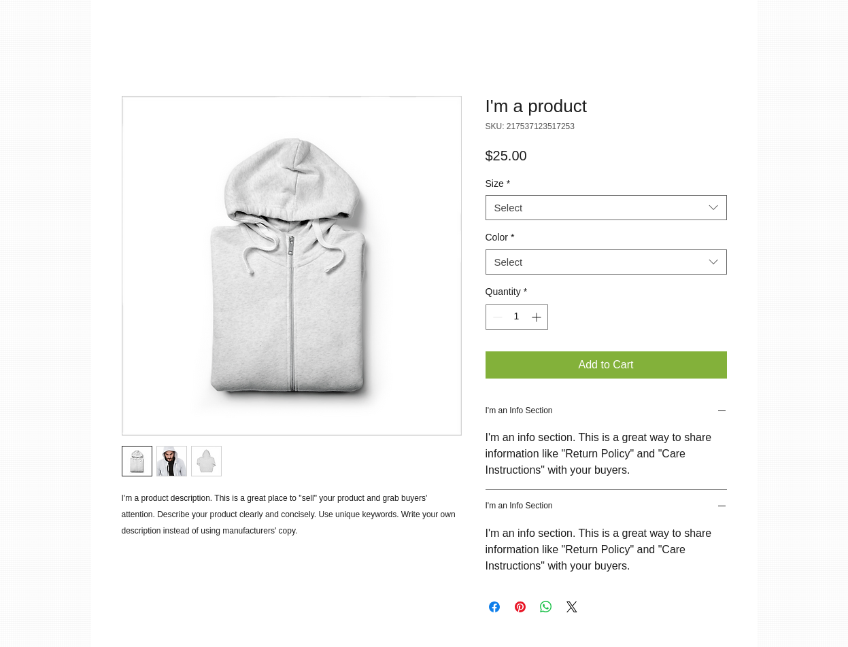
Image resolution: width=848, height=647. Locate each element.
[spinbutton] (517, 317)
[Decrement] (496, 317)
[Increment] (537, 317)
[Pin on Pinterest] (520, 607)
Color (500, 237)
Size (498, 183)
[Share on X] (572, 607)
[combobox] (606, 208)
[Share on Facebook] (494, 607)
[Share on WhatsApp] (546, 607)
